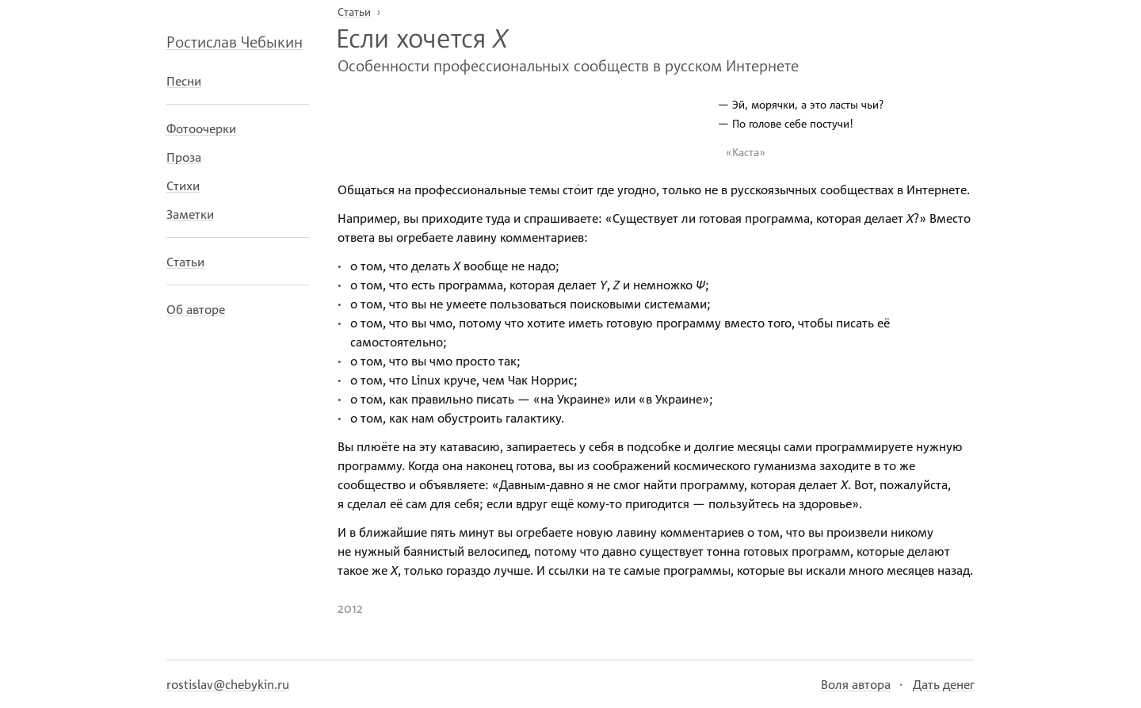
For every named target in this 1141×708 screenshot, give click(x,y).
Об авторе (195, 309)
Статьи (185, 262)
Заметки (190, 214)
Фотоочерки (201, 128)
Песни (183, 81)
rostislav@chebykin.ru (227, 684)
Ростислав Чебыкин (234, 41)
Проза (183, 157)
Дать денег (944, 684)
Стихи (183, 185)
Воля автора (856, 684)
